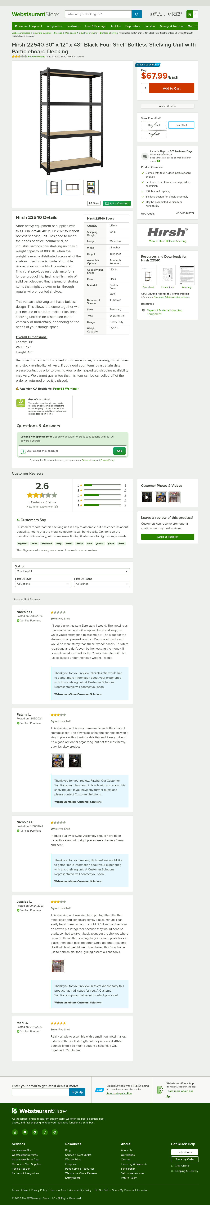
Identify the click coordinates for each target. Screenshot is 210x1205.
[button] (54, 187)
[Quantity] (145, 88)
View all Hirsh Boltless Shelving (167, 241)
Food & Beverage (95, 26)
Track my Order (185, 1159)
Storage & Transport (172, 26)
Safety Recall (72, 1177)
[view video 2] (75, 761)
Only (144, 70)
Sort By (19, 566)
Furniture (150, 26)
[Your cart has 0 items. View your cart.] (192, 14)
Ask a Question (116, 203)
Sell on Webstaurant (133, 1173)
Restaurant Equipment (28, 26)
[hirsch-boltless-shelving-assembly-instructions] (167, 277)
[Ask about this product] (72, 451)
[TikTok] (45, 1132)
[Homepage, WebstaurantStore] (35, 14)
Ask (119, 451)
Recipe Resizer (21, 1168)
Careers (125, 1159)
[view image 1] (58, 761)
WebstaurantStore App (25, 1159)
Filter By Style (23, 578)
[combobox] (98, 14)
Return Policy (129, 1177)
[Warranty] (186, 277)
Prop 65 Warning (65, 388)
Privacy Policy (107, 460)
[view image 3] (174, 497)
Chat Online (180, 1165)
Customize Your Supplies (26, 1164)
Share (94, 203)
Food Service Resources (80, 1168)
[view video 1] (147, 497)
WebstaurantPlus (22, 1150)
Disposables (132, 26)
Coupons (70, 1164)
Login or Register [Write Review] (167, 536)
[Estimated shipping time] (158, 161)
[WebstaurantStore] (60, 1111)
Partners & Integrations (25, 1173)
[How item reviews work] (56, 507)
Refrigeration (54, 26)
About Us (126, 1150)
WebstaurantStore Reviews (81, 1173)
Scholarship (128, 1168)
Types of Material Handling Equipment (166, 312)
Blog (68, 1150)
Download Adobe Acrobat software (172, 297)
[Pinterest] (55, 1132)
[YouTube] (25, 1132)
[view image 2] (161, 497)
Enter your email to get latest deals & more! (45, 1086)
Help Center (184, 1152)
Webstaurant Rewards (25, 1155)
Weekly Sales (73, 1159)
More (192, 26)
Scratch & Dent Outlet (78, 1155)
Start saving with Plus (119, 1093)
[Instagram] (15, 1132)
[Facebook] (35, 1132)
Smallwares (74, 26)
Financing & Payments (134, 1164)
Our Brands (128, 1155)
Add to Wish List (167, 106)
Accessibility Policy (80, 1190)
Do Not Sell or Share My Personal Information (121, 1190)
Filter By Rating (83, 578)
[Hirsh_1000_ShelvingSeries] (148, 277)
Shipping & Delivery (184, 1171)
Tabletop (116, 26)
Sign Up (77, 1092)
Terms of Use (89, 460)
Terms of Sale (20, 1190)
